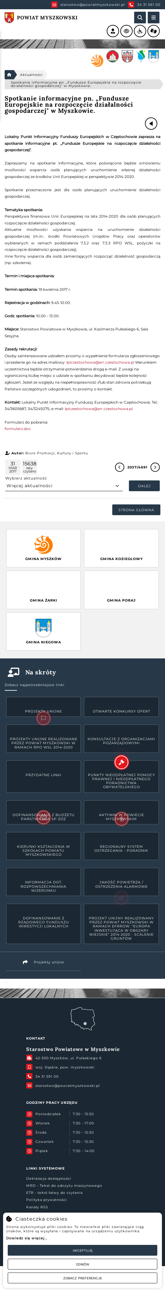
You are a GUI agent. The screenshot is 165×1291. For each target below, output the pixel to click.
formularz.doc (18, 428)
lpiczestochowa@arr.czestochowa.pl (100, 362)
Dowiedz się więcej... (26, 1238)
